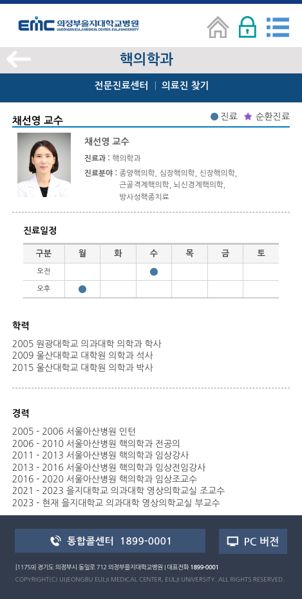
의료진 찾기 (185, 85)
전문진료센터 (121, 85)
